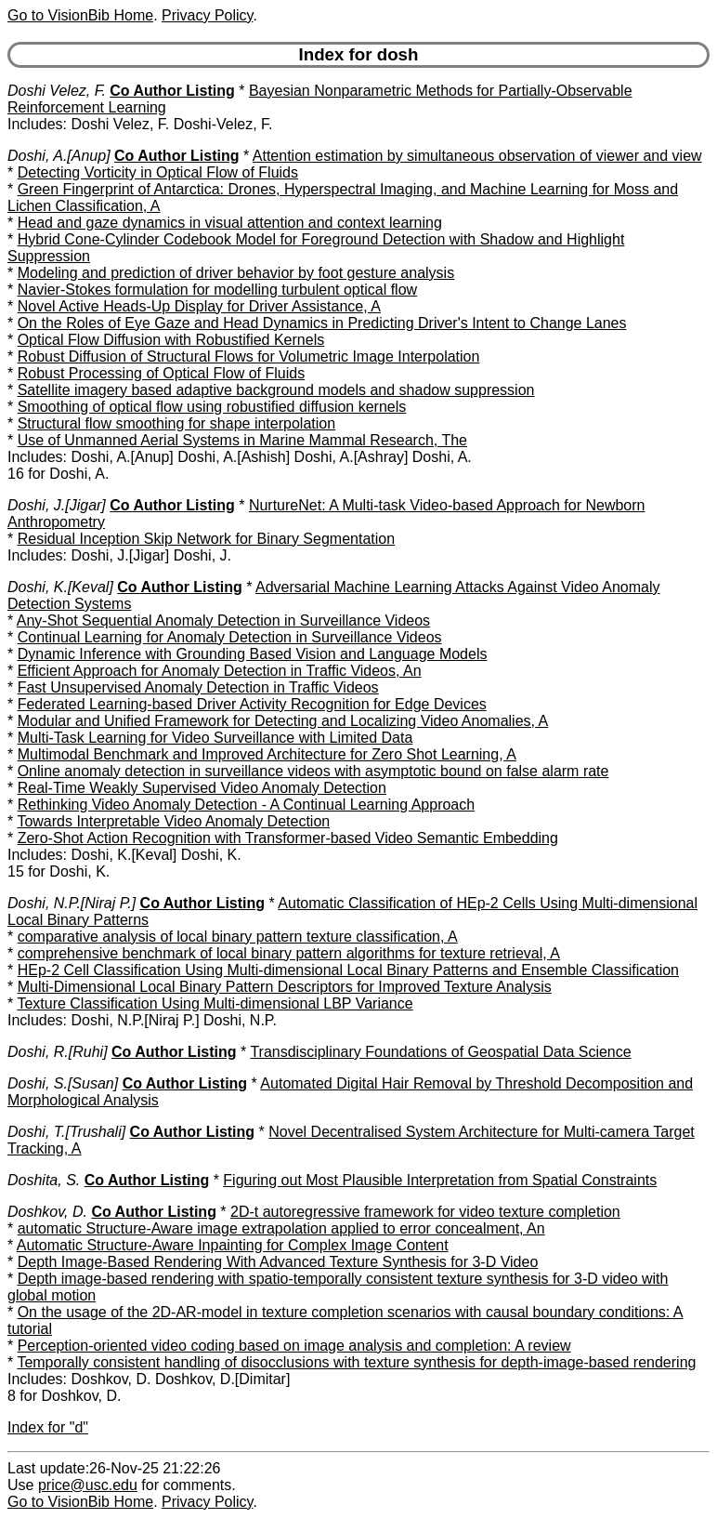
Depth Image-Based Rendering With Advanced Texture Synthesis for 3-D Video (278, 1262)
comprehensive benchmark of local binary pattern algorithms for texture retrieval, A (289, 953)
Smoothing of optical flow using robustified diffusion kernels (212, 407)
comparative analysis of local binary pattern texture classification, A (238, 936)
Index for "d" (47, 1427)
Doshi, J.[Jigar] (56, 505)
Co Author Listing (172, 91)
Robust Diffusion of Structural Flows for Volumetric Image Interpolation (249, 356)
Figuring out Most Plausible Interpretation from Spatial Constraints (440, 1180)
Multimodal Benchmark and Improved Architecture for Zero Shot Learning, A (267, 754)
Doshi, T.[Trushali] (66, 1132)
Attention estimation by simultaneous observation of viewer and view (477, 156)
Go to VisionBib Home (80, 15)
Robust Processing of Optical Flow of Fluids (161, 373)
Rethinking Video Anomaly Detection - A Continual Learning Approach (246, 804)
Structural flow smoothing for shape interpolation (176, 423)
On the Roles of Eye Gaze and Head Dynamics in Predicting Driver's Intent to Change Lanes (322, 323)
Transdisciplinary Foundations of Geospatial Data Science (440, 1052)
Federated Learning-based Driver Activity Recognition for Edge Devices (252, 704)
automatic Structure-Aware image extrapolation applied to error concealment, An (281, 1228)
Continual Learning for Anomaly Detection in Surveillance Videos (230, 637)
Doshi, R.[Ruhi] (57, 1052)
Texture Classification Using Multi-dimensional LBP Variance (214, 1003)
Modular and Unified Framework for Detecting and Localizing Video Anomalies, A (283, 721)
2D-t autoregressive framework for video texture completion (425, 1212)
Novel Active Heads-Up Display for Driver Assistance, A (199, 306)
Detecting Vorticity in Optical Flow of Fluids (158, 172)
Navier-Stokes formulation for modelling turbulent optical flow (217, 289)
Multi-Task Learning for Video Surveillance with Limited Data (215, 738)
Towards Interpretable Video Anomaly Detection (173, 821)
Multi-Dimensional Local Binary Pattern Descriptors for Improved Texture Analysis (285, 987)
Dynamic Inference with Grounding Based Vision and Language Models (253, 654)
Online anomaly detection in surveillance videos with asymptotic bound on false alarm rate (313, 771)
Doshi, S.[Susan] (62, 1083)
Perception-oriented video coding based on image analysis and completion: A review (294, 1345)
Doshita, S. (43, 1180)
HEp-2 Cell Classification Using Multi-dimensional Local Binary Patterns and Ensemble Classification (348, 970)
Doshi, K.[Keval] (60, 587)
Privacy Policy (207, 15)
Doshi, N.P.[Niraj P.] (71, 903)
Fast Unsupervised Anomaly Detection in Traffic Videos (198, 687)
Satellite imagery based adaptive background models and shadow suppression (276, 390)
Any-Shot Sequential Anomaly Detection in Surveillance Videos (223, 620)
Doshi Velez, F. (56, 91)
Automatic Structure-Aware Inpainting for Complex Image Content (233, 1245)
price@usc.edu (87, 1485)
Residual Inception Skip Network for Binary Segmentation (206, 539)
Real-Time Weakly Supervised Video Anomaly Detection (202, 788)
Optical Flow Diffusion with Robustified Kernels (171, 340)
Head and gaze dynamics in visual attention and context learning (230, 223)
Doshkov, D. (47, 1212)
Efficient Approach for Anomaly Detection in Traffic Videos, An (220, 671)
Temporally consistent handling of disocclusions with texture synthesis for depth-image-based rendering (356, 1362)
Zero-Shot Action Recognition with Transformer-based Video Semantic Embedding (288, 838)
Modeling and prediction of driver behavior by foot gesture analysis (236, 273)
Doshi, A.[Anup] (59, 156)
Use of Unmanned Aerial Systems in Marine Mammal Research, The (242, 440)
